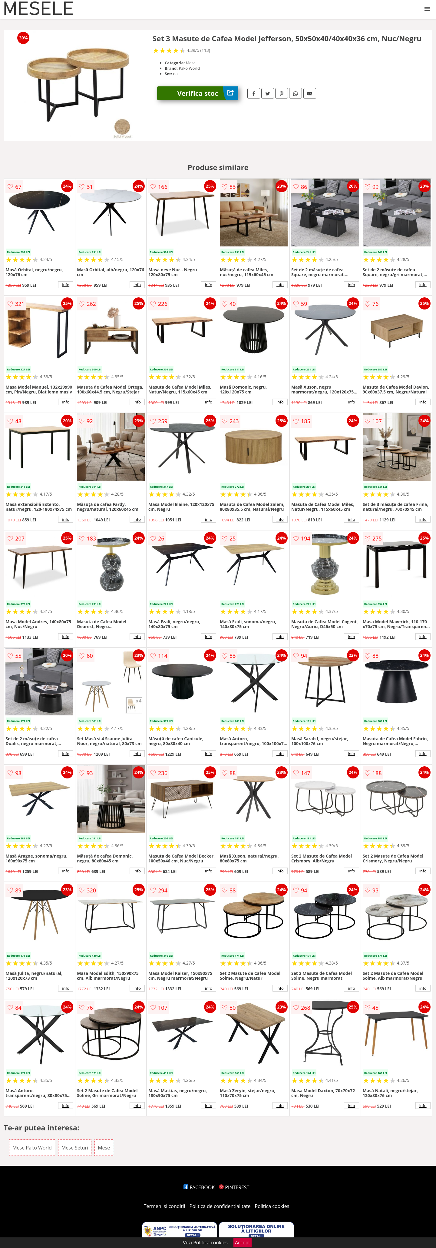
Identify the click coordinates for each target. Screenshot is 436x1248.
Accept (242, 1242)
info (65, 284)
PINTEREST (234, 1187)
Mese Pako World (32, 1147)
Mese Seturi (74, 1147)
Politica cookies (272, 1206)
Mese (104, 1147)
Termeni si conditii (164, 1206)
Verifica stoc (207, 93)
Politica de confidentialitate (220, 1206)
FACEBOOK (199, 1187)
